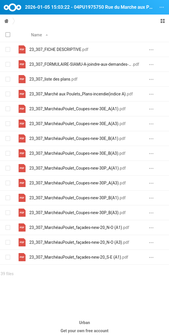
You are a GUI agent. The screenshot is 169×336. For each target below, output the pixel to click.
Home (6, 21)
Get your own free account (84, 330)
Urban (84, 322)
